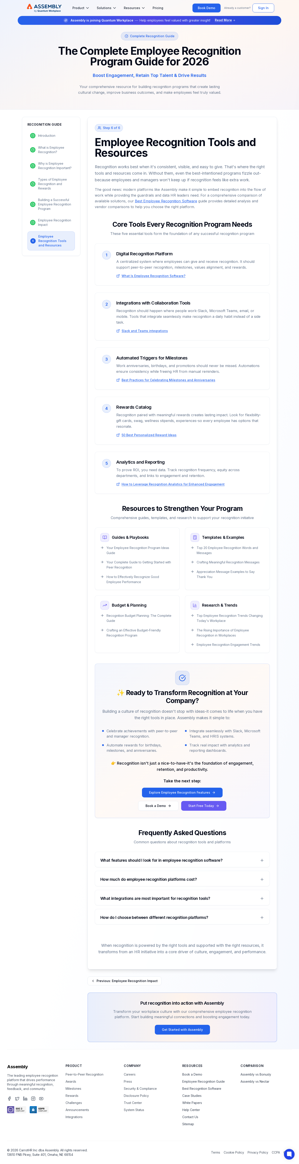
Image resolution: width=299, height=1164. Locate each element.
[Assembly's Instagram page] (33, 1098)
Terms (215, 1152)
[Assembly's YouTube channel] (41, 1098)
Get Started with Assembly (182, 1029)
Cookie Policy (234, 1152)
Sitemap (188, 1124)
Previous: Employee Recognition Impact (124, 981)
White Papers (192, 1103)
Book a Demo (158, 806)
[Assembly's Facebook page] (9, 1098)
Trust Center (133, 1103)
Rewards (72, 1096)
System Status (134, 1110)
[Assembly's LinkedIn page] (25, 1098)
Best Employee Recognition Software (166, 201)
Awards (71, 1081)
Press (128, 1081)
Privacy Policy (258, 1152)
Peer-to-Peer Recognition (84, 1074)
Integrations (74, 1117)
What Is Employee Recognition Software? (153, 276)
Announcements (77, 1110)
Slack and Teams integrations (145, 331)
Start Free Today (203, 806)
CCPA (276, 1152)
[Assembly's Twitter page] (17, 1098)
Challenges (74, 1103)
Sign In (263, 8)
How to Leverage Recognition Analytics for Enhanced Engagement (173, 484)
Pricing (158, 8)
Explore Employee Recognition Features (182, 792)
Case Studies (192, 1096)
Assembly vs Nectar (255, 1081)
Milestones (73, 1088)
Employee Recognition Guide (203, 1081)
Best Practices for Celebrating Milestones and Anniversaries (168, 380)
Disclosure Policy (136, 1096)
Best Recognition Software (201, 1088)
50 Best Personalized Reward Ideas (149, 435)
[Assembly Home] (44, 8)
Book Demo (206, 8)
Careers (130, 1074)
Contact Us (190, 1117)
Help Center (191, 1110)
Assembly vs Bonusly (256, 1074)
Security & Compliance (140, 1088)
